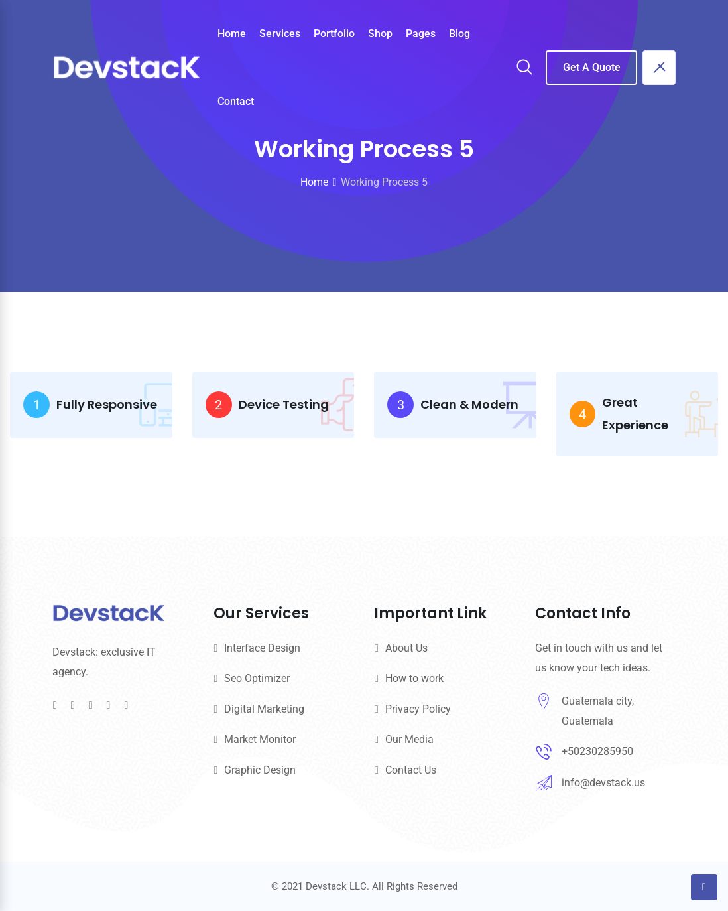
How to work (414, 678)
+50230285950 (597, 751)
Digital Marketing (264, 709)
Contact (235, 101)
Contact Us (410, 770)
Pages (421, 33)
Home (231, 33)
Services (279, 33)
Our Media (409, 739)
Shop (380, 33)
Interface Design (262, 648)
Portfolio (334, 33)
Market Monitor (260, 739)
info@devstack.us (603, 782)
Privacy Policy (418, 709)
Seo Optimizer (257, 678)
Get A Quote (592, 67)
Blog (459, 33)
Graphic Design (260, 770)
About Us (406, 648)
